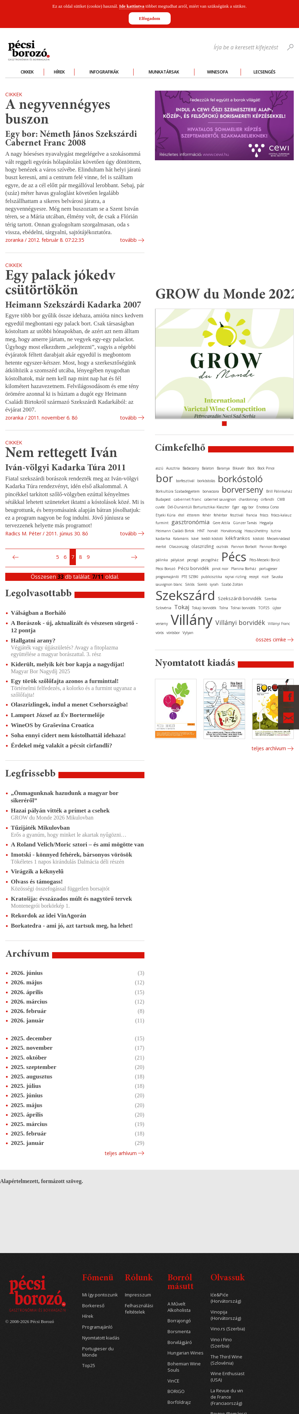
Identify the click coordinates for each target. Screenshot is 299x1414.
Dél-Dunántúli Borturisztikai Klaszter (198, 507)
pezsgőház (210, 559)
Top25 (88, 1366)
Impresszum (138, 1295)
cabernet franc (187, 499)
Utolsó (142, 557)
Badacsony (191, 468)
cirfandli (267, 499)
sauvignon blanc (169, 584)
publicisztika (211, 576)
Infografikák (104, 72)
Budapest (163, 499)
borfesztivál (185, 480)
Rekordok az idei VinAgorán (48, 915)
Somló (202, 584)
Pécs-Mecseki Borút (264, 559)
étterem (193, 515)
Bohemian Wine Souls (184, 1367)
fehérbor (220, 515)
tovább (128, 240)
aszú (159, 468)
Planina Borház (243, 568)
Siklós (189, 584)
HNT (201, 530)
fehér (206, 515)
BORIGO (176, 1391)
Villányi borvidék (240, 622)
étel (181, 515)
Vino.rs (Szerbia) (228, 1329)
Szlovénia (163, 607)
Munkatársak (164, 72)
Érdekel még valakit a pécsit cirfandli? (61, 745)
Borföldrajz (179, 1402)
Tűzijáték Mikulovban (40, 827)
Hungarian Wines (186, 1353)
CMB (281, 499)
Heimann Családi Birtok (175, 530)
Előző (15, 557)
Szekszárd (185, 595)
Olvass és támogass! (37, 881)
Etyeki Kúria (166, 515)
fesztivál (236, 515)
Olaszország (178, 546)
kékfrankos (238, 538)
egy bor (248, 507)
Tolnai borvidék (243, 607)
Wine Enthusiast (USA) (227, 1377)
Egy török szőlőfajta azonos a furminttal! (65, 680)
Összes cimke (271, 639)
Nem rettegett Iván (61, 453)
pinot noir (220, 568)
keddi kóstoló (212, 538)
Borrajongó (179, 1321)
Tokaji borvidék (204, 607)
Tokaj (181, 607)
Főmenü (97, 1278)
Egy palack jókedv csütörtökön (60, 283)
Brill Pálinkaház (279, 491)
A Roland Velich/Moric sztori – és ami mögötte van (77, 844)
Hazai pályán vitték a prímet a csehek (60, 810)
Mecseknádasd (278, 538)
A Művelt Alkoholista (179, 1307)
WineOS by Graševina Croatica (52, 725)
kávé (195, 538)
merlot (161, 546)
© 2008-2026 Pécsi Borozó (29, 1321)
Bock (251, 468)
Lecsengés (265, 72)
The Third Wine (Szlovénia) (226, 1360)
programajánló (167, 576)
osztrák (222, 546)
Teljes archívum (268, 748)
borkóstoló (240, 478)
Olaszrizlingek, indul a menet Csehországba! (69, 704)
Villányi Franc (279, 623)
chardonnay (248, 499)
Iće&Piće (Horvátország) (226, 1298)
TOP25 (264, 607)
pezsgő (192, 559)
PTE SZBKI (189, 576)
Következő (135, 557)
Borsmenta (179, 1332)
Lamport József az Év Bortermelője (58, 714)
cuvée (160, 507)
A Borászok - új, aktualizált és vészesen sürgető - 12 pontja (74, 626)
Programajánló (97, 1327)
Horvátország (231, 530)
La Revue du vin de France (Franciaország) (227, 1397)
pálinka (162, 559)
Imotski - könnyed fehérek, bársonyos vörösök (71, 854)
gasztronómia (190, 522)
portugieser (268, 568)
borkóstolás (206, 480)
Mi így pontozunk (100, 1295)
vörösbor (173, 632)
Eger (235, 507)
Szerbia (270, 598)
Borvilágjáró (180, 1342)
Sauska (277, 576)
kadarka (163, 538)
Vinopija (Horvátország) (226, 1315)
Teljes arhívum (121, 1153)
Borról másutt (181, 1283)
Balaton (208, 468)
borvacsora (210, 491)
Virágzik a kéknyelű (37, 871)
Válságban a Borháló (38, 612)
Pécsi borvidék (193, 568)
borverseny (242, 489)
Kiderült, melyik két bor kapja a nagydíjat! (67, 664)
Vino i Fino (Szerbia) (221, 1343)
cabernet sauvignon (220, 499)
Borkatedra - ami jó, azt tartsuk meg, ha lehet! (72, 925)
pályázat (177, 559)
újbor (276, 607)
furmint (162, 522)
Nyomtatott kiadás (101, 1338)
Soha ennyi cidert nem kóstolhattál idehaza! (68, 735)
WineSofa (217, 72)
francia (251, 515)
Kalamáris (180, 538)
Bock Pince (266, 468)
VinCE (173, 1381)
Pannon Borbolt (244, 546)
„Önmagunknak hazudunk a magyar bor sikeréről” (64, 796)
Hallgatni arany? (33, 640)
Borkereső (93, 1306)
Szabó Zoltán (232, 584)
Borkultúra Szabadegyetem (178, 491)
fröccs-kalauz (281, 515)
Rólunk (138, 1278)
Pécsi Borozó (165, 568)
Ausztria (173, 468)
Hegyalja (266, 522)
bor (164, 478)
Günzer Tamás (245, 522)
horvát (212, 530)
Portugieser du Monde (98, 1352)
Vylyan (188, 632)
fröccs (264, 515)
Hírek (59, 72)
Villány (192, 619)
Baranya (223, 468)
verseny (162, 623)
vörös (160, 632)
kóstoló (258, 538)
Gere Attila (221, 522)
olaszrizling (202, 546)
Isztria (276, 530)
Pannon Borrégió (272, 546)
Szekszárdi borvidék (240, 598)
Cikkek (27, 72)
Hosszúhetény (256, 530)
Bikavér (238, 468)
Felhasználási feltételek (139, 1309)
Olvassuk (227, 1278)
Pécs (234, 557)
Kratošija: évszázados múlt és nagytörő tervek (71, 898)
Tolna (223, 607)
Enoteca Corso (267, 507)
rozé (265, 576)
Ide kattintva (131, 6)
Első (7, 557)
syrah (214, 584)
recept (254, 576)
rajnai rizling (235, 576)
